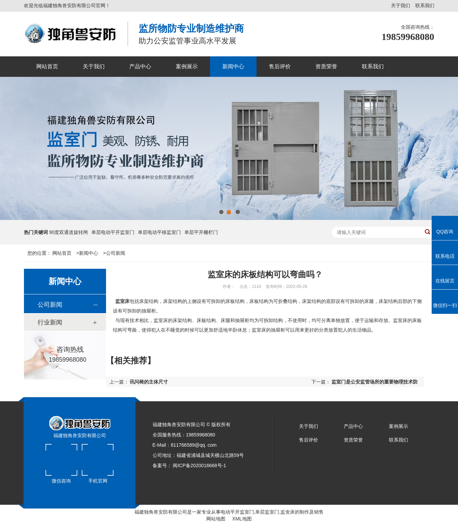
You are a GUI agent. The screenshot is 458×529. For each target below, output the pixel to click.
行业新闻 (50, 322)
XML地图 (242, 518)
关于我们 (400, 5)
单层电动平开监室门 (112, 232)
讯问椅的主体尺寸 (149, 382)
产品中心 (353, 426)
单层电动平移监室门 (159, 232)
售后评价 (308, 440)
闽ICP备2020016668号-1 (199, 465)
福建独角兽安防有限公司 (160, 512)
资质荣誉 (353, 440)
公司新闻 (115, 253)
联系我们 (424, 5)
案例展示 (398, 426)
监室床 (122, 301)
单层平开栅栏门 (201, 232)
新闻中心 (88, 253)
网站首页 (61, 253)
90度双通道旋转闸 (68, 232)
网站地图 (215, 518)
